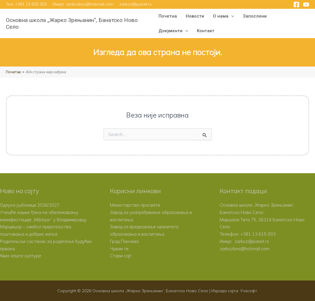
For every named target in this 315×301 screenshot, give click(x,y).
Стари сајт (121, 256)
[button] (231, 16)
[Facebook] (296, 4)
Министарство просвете (135, 205)
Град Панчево (124, 241)
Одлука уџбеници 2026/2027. (30, 205)
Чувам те (119, 248)
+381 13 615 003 (31, 4)
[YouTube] (306, 4)
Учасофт (248, 290)
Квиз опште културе (21, 256)
